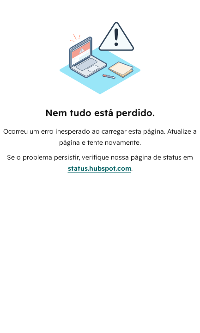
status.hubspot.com (99, 168)
